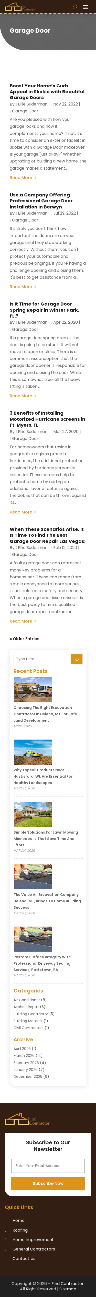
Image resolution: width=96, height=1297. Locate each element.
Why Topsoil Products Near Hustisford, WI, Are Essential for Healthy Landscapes (43, 776)
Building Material (28, 1020)
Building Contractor (31, 1013)
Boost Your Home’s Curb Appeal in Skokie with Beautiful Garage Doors (47, 92)
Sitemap (67, 1289)
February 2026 (26, 1062)
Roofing (20, 1230)
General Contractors (34, 1249)
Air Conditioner (27, 999)
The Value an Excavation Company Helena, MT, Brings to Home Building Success (47, 901)
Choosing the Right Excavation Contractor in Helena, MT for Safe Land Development (45, 714)
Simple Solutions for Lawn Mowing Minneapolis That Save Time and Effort (46, 839)
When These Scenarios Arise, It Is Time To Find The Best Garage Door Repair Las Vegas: (48, 535)
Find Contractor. (67, 1284)
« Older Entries (24, 639)
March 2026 (24, 1055)
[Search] (77, 659)
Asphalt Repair (26, 1006)
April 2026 (22, 1048)
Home (19, 1220)
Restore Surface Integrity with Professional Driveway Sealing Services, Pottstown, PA (42, 963)
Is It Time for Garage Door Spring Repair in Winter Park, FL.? (44, 310)
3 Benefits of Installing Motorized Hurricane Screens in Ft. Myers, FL (47, 419)
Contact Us (24, 1258)
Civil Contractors (29, 1027)
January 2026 (26, 1069)
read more (21, 178)
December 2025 (28, 1076)
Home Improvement (33, 1240)
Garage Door (25, 111)
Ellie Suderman (32, 104)
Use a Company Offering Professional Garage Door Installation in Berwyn (41, 201)
